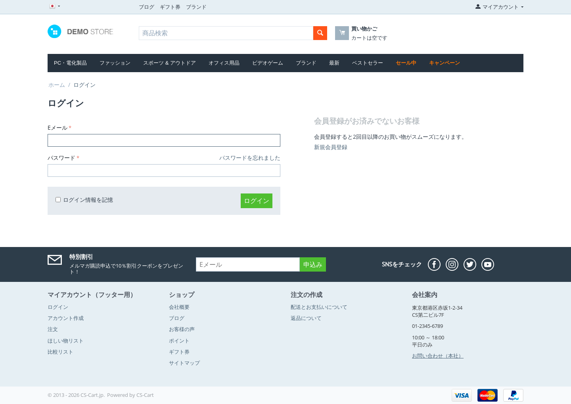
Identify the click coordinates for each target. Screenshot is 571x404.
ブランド (196, 6)
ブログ (146, 6)
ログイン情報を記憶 (84, 199)
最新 (334, 63)
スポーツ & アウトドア (169, 63)
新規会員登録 (330, 147)
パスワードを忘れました (249, 157)
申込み (312, 264)
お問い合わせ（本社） (438, 355)
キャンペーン (444, 63)
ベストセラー (367, 63)
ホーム (56, 84)
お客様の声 (182, 329)
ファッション (115, 63)
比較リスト (60, 351)
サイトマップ (184, 362)
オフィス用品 (224, 63)
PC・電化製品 (70, 63)
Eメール (57, 127)
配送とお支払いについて (319, 306)
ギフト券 (170, 6)
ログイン (256, 200)
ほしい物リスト (66, 340)
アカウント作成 (66, 318)
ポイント (179, 340)
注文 (53, 329)
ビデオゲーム (267, 63)
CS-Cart (145, 394)
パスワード (61, 157)
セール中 (406, 63)
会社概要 (179, 306)
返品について (306, 318)
